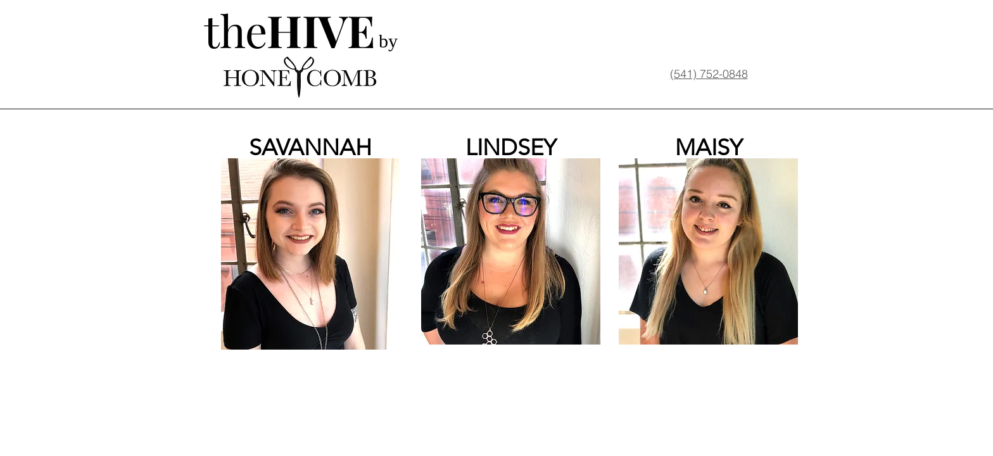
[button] (310, 254)
